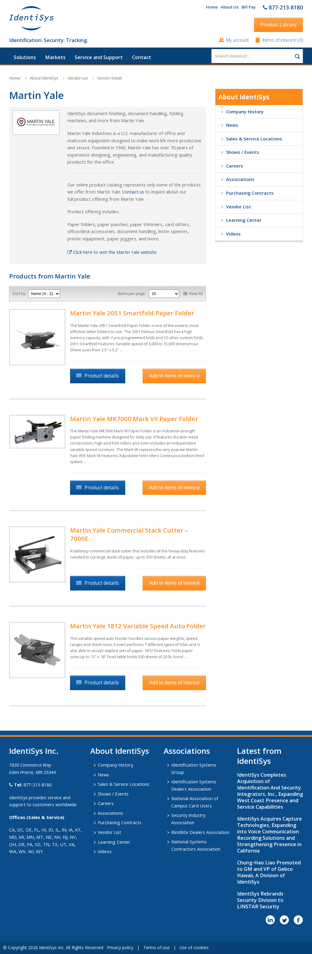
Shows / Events (242, 152)
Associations (240, 179)
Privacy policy (120, 947)
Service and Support (99, 57)
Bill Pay (249, 7)
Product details (101, 375)
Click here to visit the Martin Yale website (112, 252)
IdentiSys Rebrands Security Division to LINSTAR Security (260, 900)
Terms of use (156, 947)
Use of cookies (194, 947)
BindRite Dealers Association (200, 832)
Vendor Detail (109, 78)
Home (212, 7)
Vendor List (78, 78)
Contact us (133, 192)
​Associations (187, 750)
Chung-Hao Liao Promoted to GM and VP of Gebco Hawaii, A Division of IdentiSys (269, 872)
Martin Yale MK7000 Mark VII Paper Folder (134, 418)
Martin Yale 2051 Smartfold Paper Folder (132, 313)
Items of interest (280, 40)
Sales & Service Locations (254, 139)
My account (237, 40)
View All (196, 293)
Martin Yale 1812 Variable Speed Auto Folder (138, 626)
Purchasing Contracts (250, 193)
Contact (141, 57)
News (232, 125)
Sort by (18, 293)
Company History (245, 111)
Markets (55, 57)
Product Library (278, 24)
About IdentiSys (44, 78)
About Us (230, 7)
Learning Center (243, 220)
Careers (234, 166)
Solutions (25, 57)
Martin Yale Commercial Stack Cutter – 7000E (129, 534)
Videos (233, 234)
